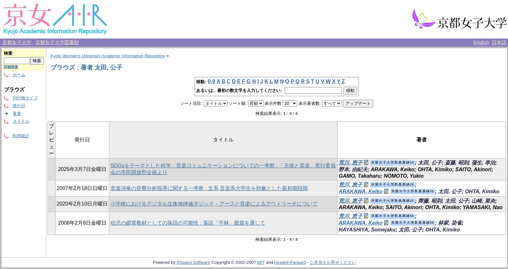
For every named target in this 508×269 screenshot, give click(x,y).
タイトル (21, 121)
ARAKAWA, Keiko (360, 191)
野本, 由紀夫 (353, 169)
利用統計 (21, 135)
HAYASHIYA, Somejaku (367, 229)
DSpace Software (193, 262)
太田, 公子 (430, 162)
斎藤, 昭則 (456, 162)
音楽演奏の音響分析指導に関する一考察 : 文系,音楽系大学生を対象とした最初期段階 (209, 188)
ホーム (19, 74)
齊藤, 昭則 (430, 201)
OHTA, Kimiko (482, 191)
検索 (8, 53)
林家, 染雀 (450, 223)
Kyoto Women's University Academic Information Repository (108, 55)
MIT (261, 262)
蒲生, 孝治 (483, 162)
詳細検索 (11, 67)
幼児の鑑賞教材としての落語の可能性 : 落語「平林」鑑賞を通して (187, 223)
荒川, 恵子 (350, 162)
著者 (17, 113)
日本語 (499, 42)
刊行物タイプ (25, 97)
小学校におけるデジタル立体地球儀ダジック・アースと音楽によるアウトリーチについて (214, 204)
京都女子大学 (17, 42)
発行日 (19, 105)
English (481, 42)
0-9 (211, 81)
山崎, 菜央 (483, 201)
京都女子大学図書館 (57, 42)
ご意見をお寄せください (333, 262)
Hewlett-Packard (290, 262)
